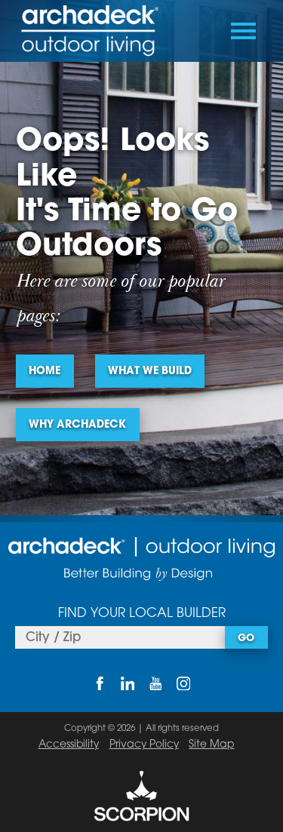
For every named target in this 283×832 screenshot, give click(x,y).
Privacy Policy (144, 745)
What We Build (150, 371)
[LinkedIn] (127, 684)
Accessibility (68, 745)
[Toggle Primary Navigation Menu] (243, 30)
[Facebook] (99, 684)
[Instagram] (184, 684)
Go (246, 638)
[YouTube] (156, 684)
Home (44, 371)
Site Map (211, 745)
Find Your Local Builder (142, 613)
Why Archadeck (77, 425)
